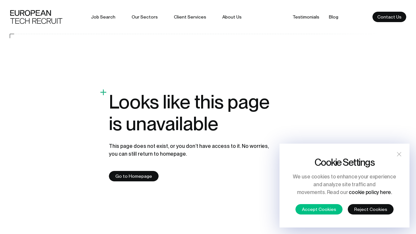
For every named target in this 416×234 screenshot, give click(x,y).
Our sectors (145, 17)
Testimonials (305, 17)
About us (231, 17)
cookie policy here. (370, 192)
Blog (333, 17)
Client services (190, 17)
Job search (103, 17)
